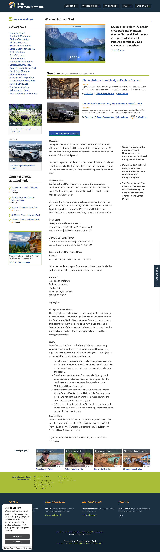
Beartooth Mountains (20, 36)
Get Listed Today (89, 515)
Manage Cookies (97, 532)
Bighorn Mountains (19, 39)
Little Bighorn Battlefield (22, 80)
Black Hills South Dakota (22, 48)
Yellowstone (62, 477)
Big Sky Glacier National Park (25, 208)
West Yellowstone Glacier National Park (23, 199)
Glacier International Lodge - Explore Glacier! (111, 80)
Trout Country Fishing (45, 469)
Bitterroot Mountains (20, 45)
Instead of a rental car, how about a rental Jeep (112, 103)
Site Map (70, 532)
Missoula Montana (19, 83)
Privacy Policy (9, 548)
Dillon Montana (17, 58)
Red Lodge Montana (20, 87)
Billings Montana (18, 42)
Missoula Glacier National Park (26, 219)
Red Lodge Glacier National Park (26, 215)
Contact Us (60, 532)
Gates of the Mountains (21, 61)
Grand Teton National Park (23, 68)
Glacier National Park (20, 64)
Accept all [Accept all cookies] (17, 536)
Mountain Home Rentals (132, 469)
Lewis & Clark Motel (102, 469)
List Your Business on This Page (65, 133)
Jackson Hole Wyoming (22, 77)
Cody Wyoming (17, 55)
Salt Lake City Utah (19, 90)
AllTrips (20, 3)
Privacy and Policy (82, 532)
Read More (117, 50)
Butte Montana (17, 52)
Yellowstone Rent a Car (74, 469)
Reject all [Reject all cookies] (17, 542)
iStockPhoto (78, 26)
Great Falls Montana (20, 71)
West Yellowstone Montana (23, 93)
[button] (49, 43)
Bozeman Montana (30, 7)
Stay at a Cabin (23, 19)
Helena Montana (18, 74)
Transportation (17, 33)
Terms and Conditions (24, 548)
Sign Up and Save (53, 515)
